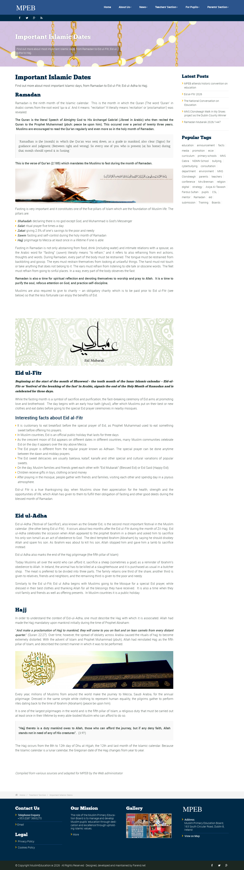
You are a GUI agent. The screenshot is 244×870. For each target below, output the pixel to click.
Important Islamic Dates (61, 795)
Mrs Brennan (206, 181)
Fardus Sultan (190, 192)
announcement (206, 145)
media (185, 150)
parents (203, 176)
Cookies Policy (26, 847)
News (143, 7)
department (189, 171)
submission (188, 202)
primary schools (207, 156)
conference (188, 181)
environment (206, 171)
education (188, 145)
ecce (211, 150)
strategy (197, 187)
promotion (198, 150)
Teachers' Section (166, 7)
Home (107, 7)
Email (20, 824)
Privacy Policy (26, 841)
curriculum (188, 156)
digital (185, 187)
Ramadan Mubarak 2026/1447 (202, 122)
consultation (208, 166)
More (76, 834)
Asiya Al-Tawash (216, 187)
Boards (216, 202)
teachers (217, 176)
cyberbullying (189, 166)
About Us (125, 7)
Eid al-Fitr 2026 (193, 94)
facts (221, 145)
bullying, (217, 161)
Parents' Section (218, 7)
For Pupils (193, 7)
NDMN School (200, 161)
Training (203, 202)
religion (221, 181)
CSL (214, 192)
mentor (186, 197)
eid (210, 197)
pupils (205, 192)
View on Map (192, 836)
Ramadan (199, 197)
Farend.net (139, 865)
